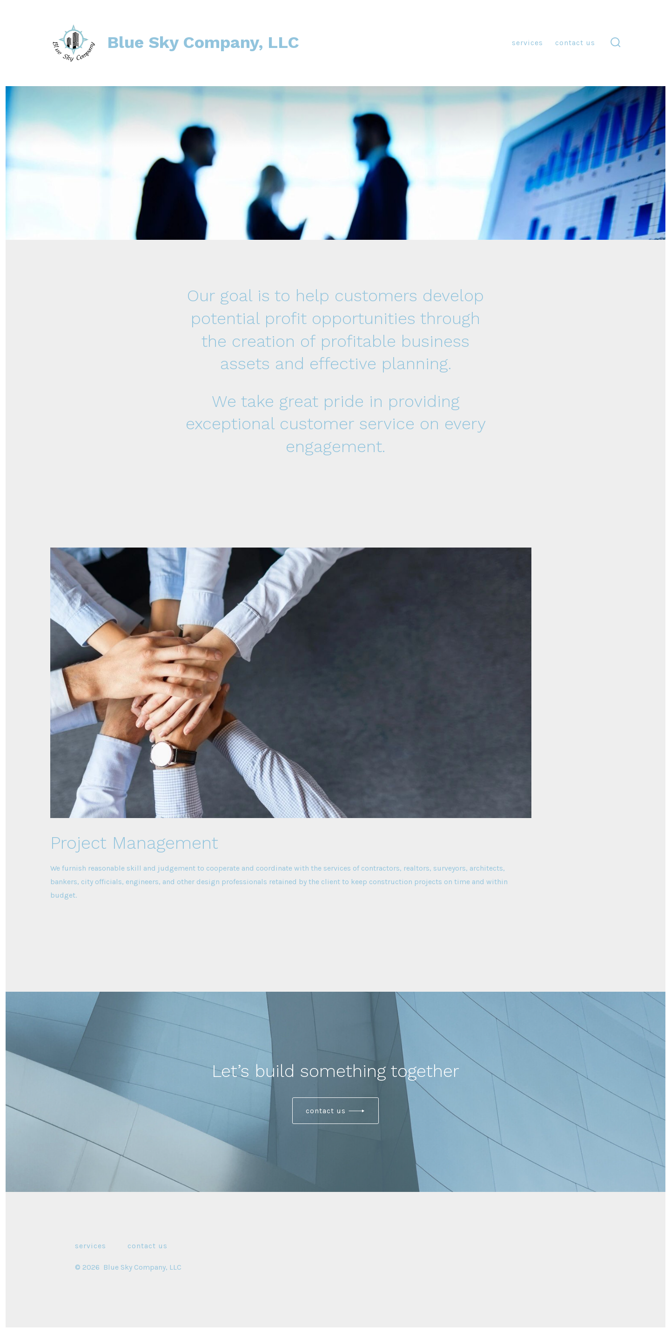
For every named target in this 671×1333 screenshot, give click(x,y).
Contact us (326, 1110)
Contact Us (575, 42)
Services (527, 42)
